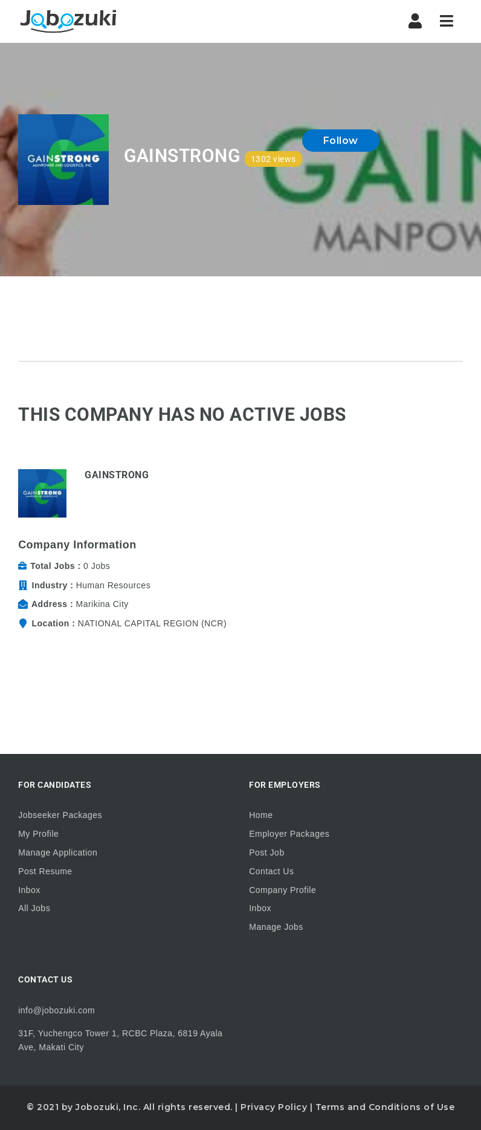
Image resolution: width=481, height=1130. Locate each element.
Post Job (266, 852)
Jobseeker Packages (60, 815)
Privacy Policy (273, 1107)
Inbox (29, 890)
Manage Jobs (276, 927)
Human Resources (113, 585)
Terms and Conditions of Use (385, 1107)
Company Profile (282, 890)
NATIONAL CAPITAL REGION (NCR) (152, 623)
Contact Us (271, 871)
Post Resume (45, 871)
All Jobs (34, 908)
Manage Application (57, 852)
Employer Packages (289, 834)
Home (261, 815)
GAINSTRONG (117, 475)
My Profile (38, 834)
